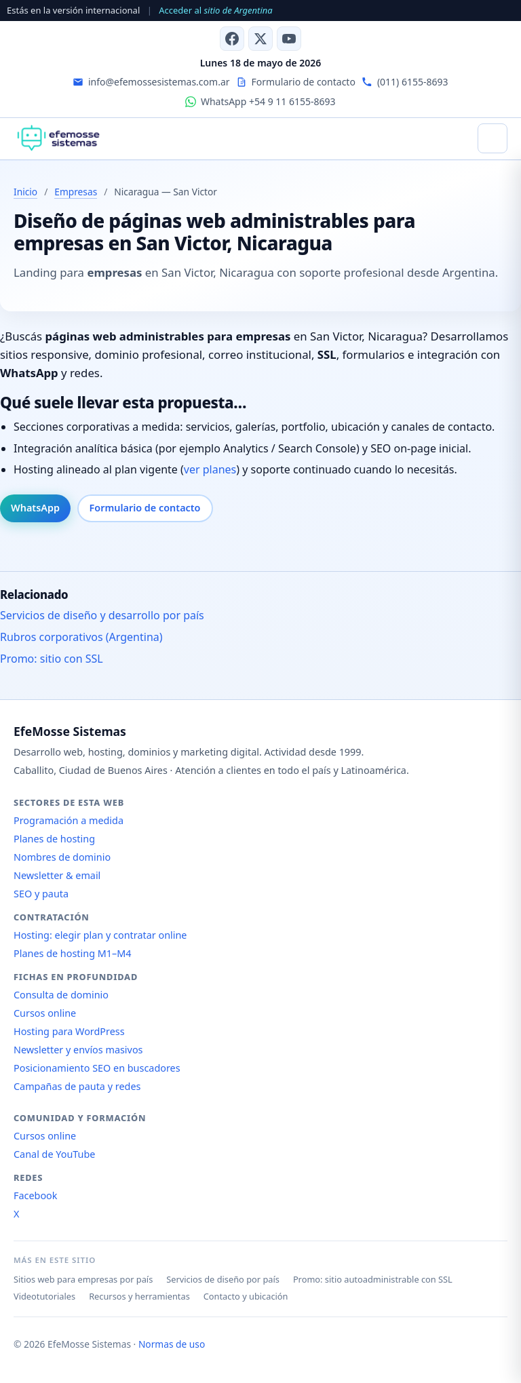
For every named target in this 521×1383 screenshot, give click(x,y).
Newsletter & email (57, 875)
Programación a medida (68, 820)
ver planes (210, 469)
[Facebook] (232, 38)
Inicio (25, 191)
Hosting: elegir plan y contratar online (100, 935)
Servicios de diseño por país (222, 1279)
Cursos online (45, 1013)
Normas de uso (171, 1344)
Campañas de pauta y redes (77, 1086)
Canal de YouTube (54, 1154)
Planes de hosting (54, 838)
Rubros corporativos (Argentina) (81, 636)
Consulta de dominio (61, 994)
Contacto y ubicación (246, 1296)
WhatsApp (35, 507)
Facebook (36, 1195)
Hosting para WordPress (69, 1031)
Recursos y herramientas (139, 1296)
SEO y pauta (41, 893)
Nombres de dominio (62, 857)
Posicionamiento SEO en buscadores (97, 1067)
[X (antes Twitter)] (260, 38)
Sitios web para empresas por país (83, 1279)
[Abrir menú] (492, 138)
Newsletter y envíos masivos (78, 1049)
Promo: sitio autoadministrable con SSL (372, 1279)
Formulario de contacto (145, 507)
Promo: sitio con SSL (51, 658)
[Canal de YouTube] (289, 38)
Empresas (75, 191)
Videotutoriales (44, 1296)
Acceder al (215, 10)
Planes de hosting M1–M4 (73, 953)
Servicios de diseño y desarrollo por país (102, 615)
